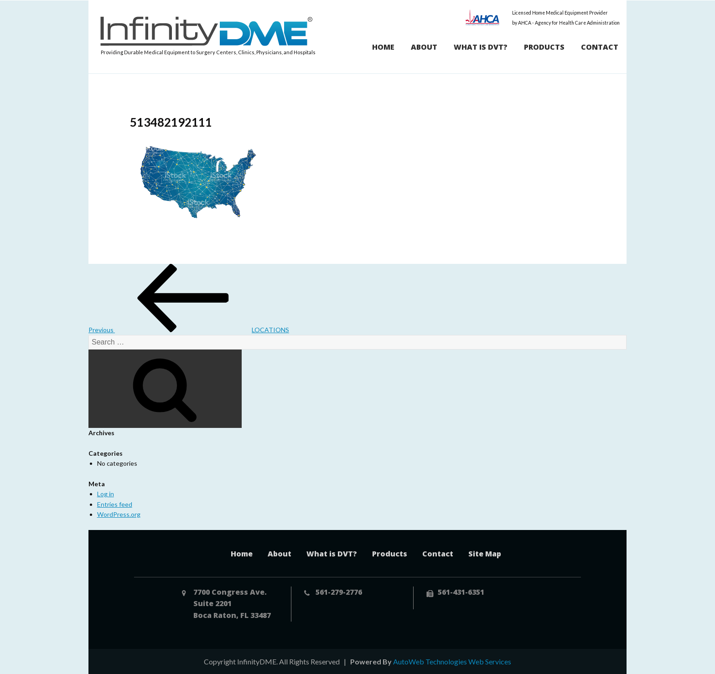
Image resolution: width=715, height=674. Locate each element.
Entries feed (114, 504)
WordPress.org (118, 514)
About (424, 47)
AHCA (483, 17)
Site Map (484, 554)
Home (383, 47)
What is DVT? (481, 47)
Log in (105, 494)
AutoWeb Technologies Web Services (452, 661)
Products (544, 47)
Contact (599, 47)
